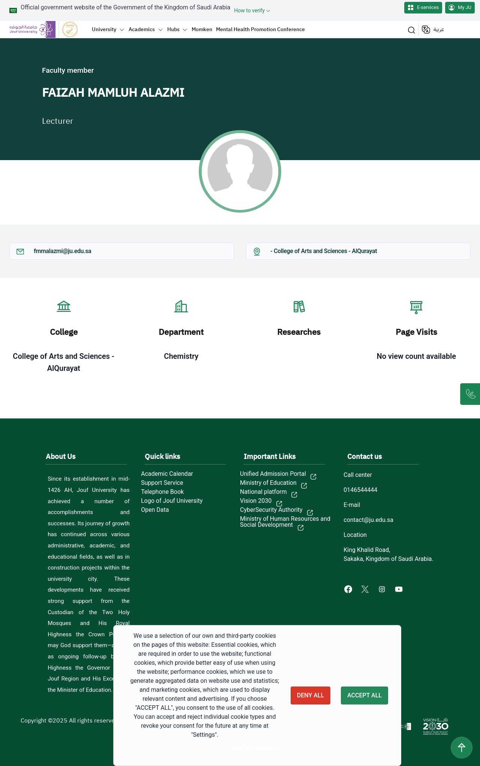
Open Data (155, 510)
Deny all (310, 695)
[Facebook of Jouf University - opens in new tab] (349, 588)
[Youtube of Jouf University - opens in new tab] (400, 588)
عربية (439, 29)
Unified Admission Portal (273, 474)
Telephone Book (162, 492)
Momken (202, 29)
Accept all (364, 695)
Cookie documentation (253, 747)
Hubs (173, 29)
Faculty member (68, 70)
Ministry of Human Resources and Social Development (285, 522)
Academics (142, 29)
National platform (263, 492)
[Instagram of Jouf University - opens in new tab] (382, 588)
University (104, 29)
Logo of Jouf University (171, 501)
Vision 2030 (256, 501)
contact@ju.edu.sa (368, 519)
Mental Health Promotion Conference (260, 29)
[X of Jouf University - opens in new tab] (365, 588)
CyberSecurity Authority (271, 510)
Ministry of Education (268, 483)
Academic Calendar (167, 474)
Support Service (162, 483)
